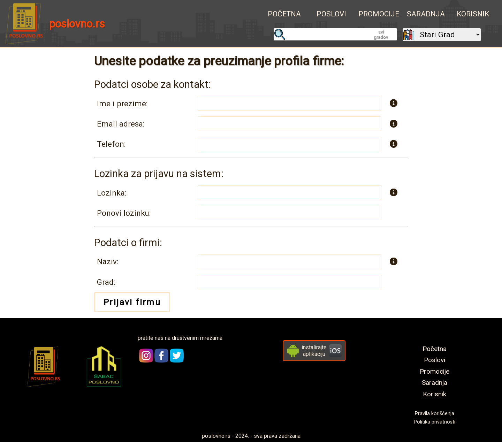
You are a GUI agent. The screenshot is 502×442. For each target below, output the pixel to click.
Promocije (378, 14)
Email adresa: (120, 123)
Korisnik (473, 14)
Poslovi (331, 14)
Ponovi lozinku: (124, 213)
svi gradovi (381, 34)
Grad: (106, 282)
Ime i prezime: (122, 103)
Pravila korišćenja (434, 414)
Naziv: (107, 261)
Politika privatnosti (434, 422)
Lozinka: (111, 192)
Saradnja (426, 14)
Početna (284, 14)
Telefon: (111, 143)
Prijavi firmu (132, 302)
